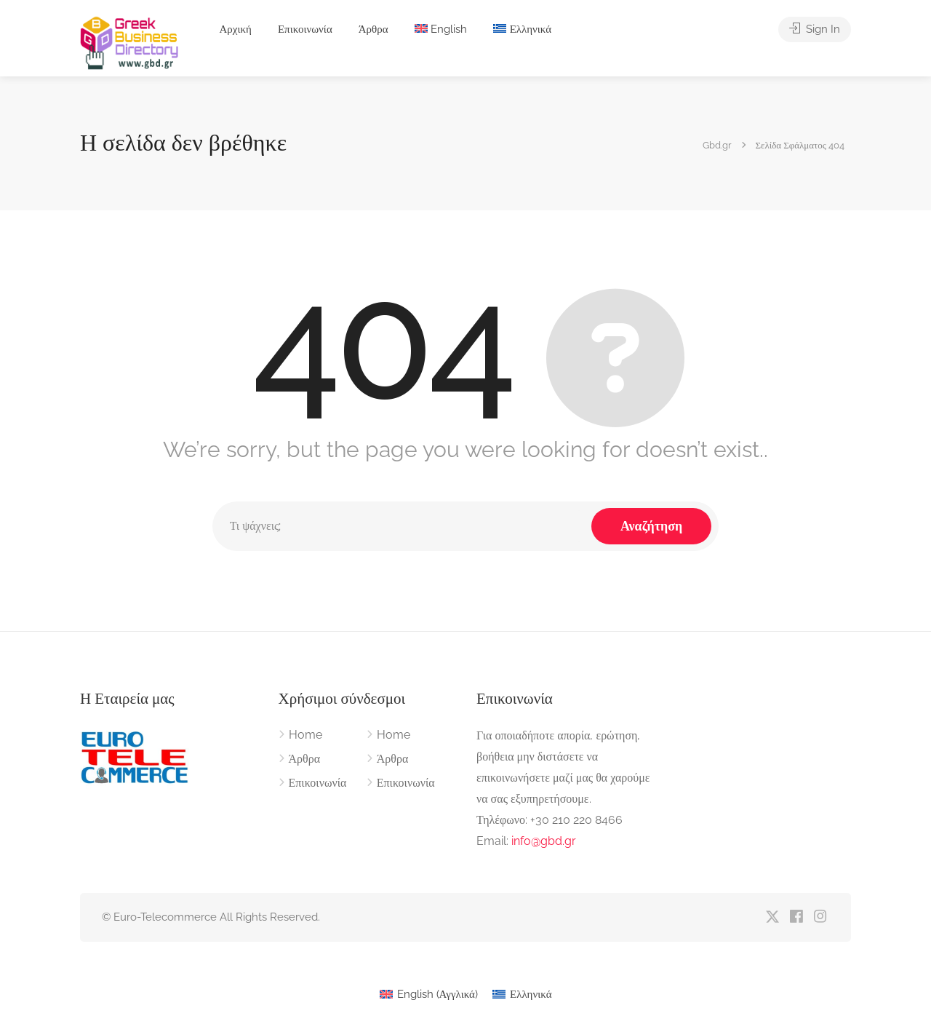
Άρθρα (373, 29)
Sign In (814, 29)
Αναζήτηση (651, 525)
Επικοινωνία (305, 29)
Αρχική (235, 29)
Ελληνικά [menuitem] (531, 994)
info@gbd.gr (543, 841)
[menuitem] (441, 29)
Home (305, 735)
